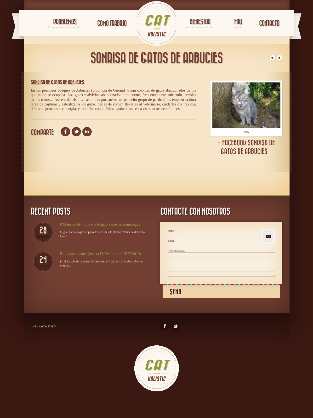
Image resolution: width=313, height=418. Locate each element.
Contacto (269, 23)
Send (176, 292)
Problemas (65, 23)
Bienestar (200, 23)
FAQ (238, 23)
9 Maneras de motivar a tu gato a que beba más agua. (100, 224)
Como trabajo (111, 23)
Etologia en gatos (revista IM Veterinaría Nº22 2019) (100, 254)
